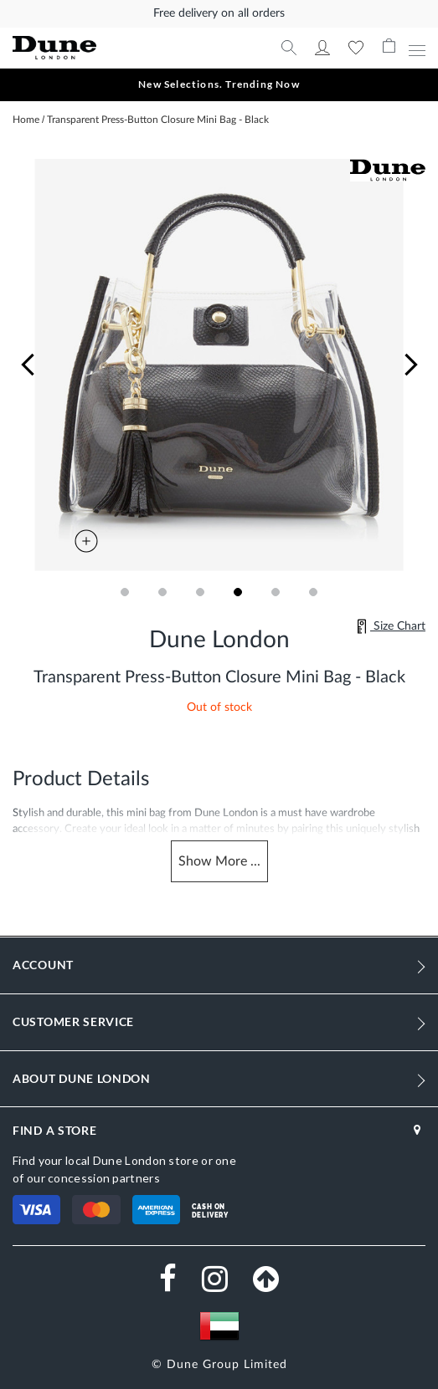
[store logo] (108, 48)
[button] (28, 365)
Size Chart (391, 626)
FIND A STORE (54, 1130)
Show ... (219, 862)
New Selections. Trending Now (219, 84)
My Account (322, 47)
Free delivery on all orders (219, 13)
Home (26, 120)
